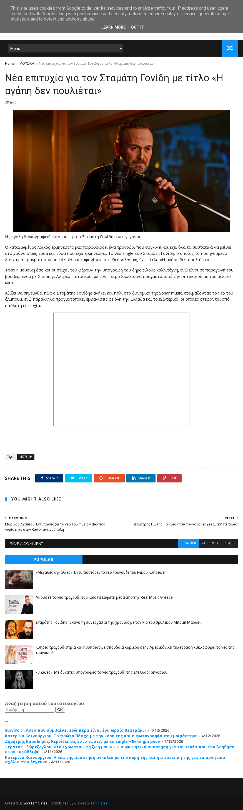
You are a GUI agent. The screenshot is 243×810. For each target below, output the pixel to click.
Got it (137, 27)
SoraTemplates (35, 803)
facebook (210, 543)
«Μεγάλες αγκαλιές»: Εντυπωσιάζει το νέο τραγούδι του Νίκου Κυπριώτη (101, 572)
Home (10, 63)
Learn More (113, 27)
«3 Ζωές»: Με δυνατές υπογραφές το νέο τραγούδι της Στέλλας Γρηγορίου (101, 672)
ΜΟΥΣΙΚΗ (26, 63)
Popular (44, 559)
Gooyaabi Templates (90, 803)
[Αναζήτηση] (29, 710)
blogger (188, 543)
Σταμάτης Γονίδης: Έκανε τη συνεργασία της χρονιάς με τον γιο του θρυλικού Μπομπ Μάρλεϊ (118, 622)
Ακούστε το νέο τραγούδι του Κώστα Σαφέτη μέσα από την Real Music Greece (104, 597)
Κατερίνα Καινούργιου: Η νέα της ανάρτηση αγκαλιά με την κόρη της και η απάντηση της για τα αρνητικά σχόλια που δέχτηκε (115, 760)
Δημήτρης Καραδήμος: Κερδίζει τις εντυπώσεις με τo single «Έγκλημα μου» (82, 741)
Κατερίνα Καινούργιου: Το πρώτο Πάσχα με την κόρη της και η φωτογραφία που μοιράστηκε (101, 735)
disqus (230, 543)
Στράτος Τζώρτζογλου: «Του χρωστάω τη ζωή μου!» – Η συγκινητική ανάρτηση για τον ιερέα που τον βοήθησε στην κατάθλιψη (119, 749)
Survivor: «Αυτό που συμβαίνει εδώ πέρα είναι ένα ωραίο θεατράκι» (76, 730)
